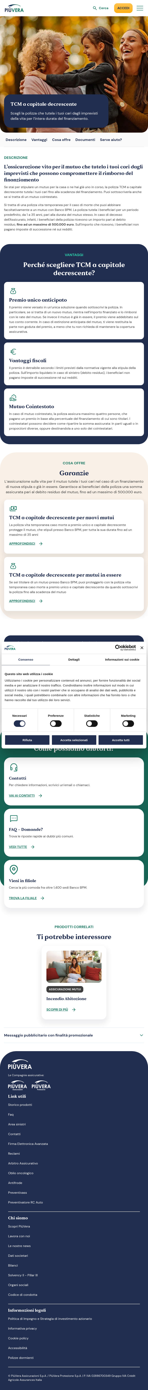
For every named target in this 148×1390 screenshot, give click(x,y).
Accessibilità (17, 1348)
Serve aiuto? (111, 139)
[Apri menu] (140, 8)
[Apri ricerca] (100, 8)
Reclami (14, 1153)
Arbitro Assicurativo (23, 1163)
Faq (11, 1114)
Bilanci (13, 1265)
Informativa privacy (22, 1328)
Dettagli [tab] (74, 659)
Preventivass (17, 1192)
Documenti (85, 139)
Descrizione (16, 139)
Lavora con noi (19, 1236)
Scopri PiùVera (19, 1226)
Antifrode (15, 1183)
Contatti (14, 1134)
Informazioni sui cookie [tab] (122, 659)
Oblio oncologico (20, 1173)
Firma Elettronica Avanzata (28, 1144)
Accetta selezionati (74, 740)
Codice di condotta (22, 1295)
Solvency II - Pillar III (23, 1275)
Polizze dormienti (21, 1358)
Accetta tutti (121, 740)
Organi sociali (18, 1285)
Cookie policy (18, 1338)
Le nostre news (19, 1246)
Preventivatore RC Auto (25, 1202)
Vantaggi (39, 139)
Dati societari (18, 1256)
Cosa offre (61, 139)
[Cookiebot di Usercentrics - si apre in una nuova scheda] (118, 648)
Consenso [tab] (25, 659)
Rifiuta (27, 740)
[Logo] (14, 8)
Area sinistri (17, 1124)
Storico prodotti (20, 1105)
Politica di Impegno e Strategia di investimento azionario (50, 1319)
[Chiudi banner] (141, 647)
